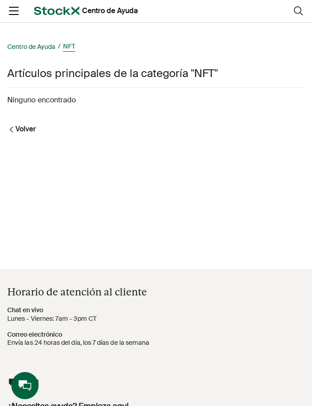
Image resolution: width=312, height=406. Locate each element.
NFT (69, 46)
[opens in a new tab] (56, 11)
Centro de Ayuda (31, 47)
